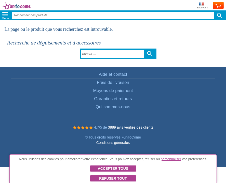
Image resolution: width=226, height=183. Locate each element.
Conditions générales (113, 143)
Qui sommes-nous (113, 106)
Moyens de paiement (113, 90)
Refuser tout (113, 178)
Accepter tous (113, 168)
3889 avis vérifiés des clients (130, 127)
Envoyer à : (203, 6)
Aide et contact (113, 74)
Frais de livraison (113, 82)
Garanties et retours (113, 98)
